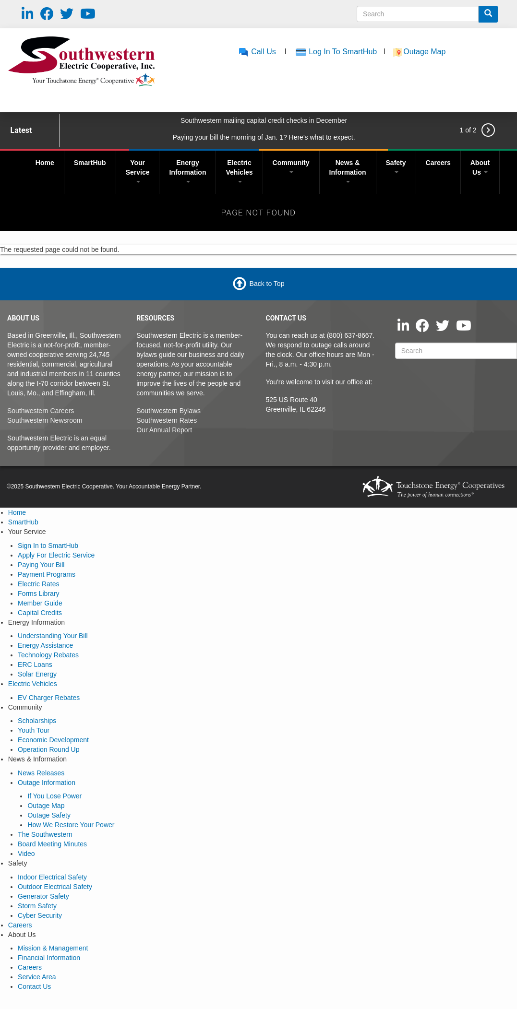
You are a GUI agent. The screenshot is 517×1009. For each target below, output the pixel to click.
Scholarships (37, 720)
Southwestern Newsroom (44, 420)
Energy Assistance (45, 645)
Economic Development (53, 740)
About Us (480, 167)
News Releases (41, 773)
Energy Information (187, 171)
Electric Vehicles (239, 171)
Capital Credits (40, 613)
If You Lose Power (54, 796)
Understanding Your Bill (53, 636)
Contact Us (34, 986)
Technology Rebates (48, 655)
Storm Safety (37, 906)
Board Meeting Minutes (52, 844)
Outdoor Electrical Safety (55, 886)
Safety (396, 166)
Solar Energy (37, 674)
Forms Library (38, 593)
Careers (438, 162)
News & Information (347, 171)
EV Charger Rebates (49, 697)
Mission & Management (53, 948)
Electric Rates (38, 584)
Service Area (37, 977)
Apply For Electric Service (56, 555)
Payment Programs (46, 574)
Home (45, 162)
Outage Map (425, 51)
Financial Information (49, 958)
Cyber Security (40, 915)
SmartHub (90, 162)
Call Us (257, 51)
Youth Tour (33, 730)
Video (26, 853)
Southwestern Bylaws (168, 411)
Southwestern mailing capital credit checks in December (263, 120)
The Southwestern (45, 834)
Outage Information (46, 782)
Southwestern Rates (166, 420)
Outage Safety (49, 815)
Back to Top (267, 283)
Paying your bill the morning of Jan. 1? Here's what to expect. (264, 137)
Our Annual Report (164, 430)
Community (291, 166)
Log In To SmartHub (343, 51)
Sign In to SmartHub (48, 545)
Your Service (138, 171)
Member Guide (40, 603)
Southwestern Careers (40, 411)
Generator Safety (43, 896)
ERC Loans (35, 664)
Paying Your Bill (41, 565)
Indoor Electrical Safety (52, 877)
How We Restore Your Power (70, 825)
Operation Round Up (48, 749)
